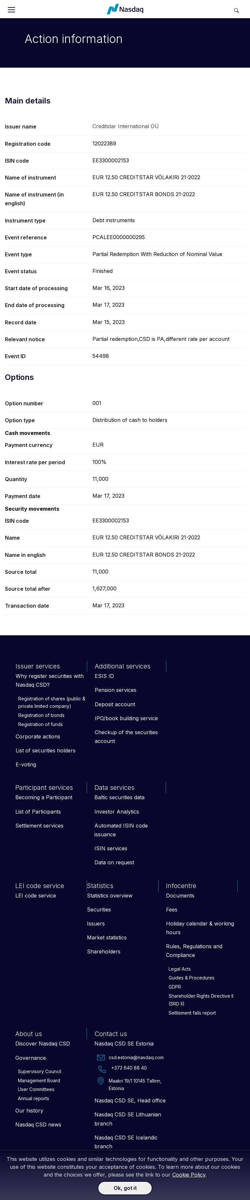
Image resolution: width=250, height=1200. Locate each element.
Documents (180, 895)
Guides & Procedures (192, 977)
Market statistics (107, 937)
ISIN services (110, 848)
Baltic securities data (119, 797)
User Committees (36, 1089)
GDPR (175, 987)
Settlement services (39, 825)
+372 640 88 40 (122, 1069)
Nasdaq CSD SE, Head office (130, 1100)
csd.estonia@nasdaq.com (130, 1057)
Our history (29, 1110)
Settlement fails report (192, 1013)
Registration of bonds (41, 715)
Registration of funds (40, 724)
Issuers (96, 923)
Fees (171, 909)
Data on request (114, 862)
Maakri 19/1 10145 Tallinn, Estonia (129, 1084)
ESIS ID (104, 676)
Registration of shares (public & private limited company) (51, 702)
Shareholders (103, 951)
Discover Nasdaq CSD (42, 1043)
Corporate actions (38, 736)
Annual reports (33, 1098)
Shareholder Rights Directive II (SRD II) (201, 999)
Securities (99, 909)
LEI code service (35, 895)
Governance (30, 1058)
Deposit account (115, 704)
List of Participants (38, 811)
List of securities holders (46, 750)
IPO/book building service (126, 718)
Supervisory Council (39, 1071)
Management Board (39, 1080)
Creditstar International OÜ (125, 126)
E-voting (26, 764)
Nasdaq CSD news (38, 1124)
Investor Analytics (116, 811)
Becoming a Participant (43, 797)
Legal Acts (180, 969)
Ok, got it (125, 1188)
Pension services (115, 690)
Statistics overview (109, 895)
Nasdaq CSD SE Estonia (124, 1043)
